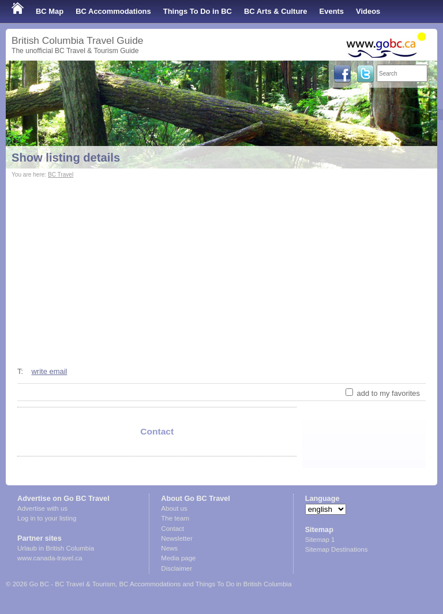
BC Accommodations (113, 11)
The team (175, 518)
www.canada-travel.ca (49, 558)
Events (332, 11)
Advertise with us (42, 508)
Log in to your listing (46, 518)
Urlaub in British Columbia (55, 548)
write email (49, 371)
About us (174, 508)
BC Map (49, 11)
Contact (172, 528)
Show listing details (66, 157)
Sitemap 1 (320, 539)
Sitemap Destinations (336, 549)
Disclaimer (176, 568)
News (169, 548)
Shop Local (32, 34)
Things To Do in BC (197, 11)
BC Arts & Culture (275, 11)
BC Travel (60, 174)
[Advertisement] (221, 267)
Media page (178, 558)
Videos (368, 11)
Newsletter (176, 538)
